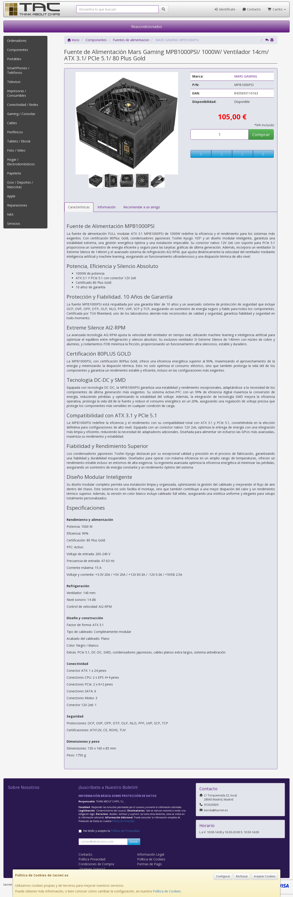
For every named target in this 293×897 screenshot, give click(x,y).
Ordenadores (17, 40)
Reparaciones (17, 205)
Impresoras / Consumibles (16, 93)
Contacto (251, 9)
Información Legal (150, 854)
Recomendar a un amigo (141, 207)
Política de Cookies (167, 891)
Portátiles (14, 59)
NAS (10, 214)
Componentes (17, 50)
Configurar (223, 876)
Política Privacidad (92, 859)
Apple (11, 196)
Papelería (14, 173)
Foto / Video (16, 150)
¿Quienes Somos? (92, 869)
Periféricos (15, 132)
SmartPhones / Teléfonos (18, 70)
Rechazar (242, 876)
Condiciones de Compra (96, 864)
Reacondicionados (146, 26)
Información (107, 207)
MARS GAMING (245, 76)
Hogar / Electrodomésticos (21, 161)
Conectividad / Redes (22, 104)
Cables (12, 123)
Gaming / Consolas (21, 114)
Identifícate (224, 9)
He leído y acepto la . (111, 831)
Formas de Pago (149, 864)
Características (79, 207)
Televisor (14, 82)
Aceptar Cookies (264, 876)
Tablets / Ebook (18, 141)
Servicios (13, 223)
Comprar (261, 134)
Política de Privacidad (123, 821)
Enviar (134, 841)
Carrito (277, 9)
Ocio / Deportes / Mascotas (20, 184)
